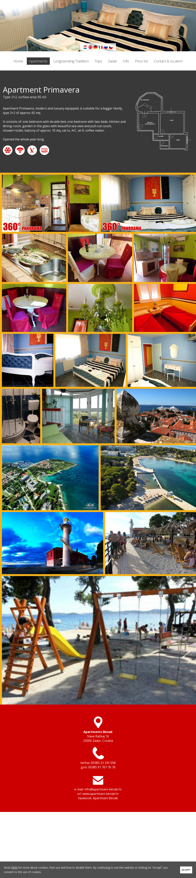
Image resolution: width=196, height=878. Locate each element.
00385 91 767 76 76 (101, 767)
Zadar (112, 61)
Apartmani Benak (105, 798)
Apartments (38, 61)
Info (126, 61)
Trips (98, 61)
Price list (141, 61)
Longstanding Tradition (71, 61)
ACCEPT (186, 869)
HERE (14, 867)
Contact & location (168, 61)
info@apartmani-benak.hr (103, 789)
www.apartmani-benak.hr (100, 794)
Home (18, 61)
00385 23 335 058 (103, 763)
